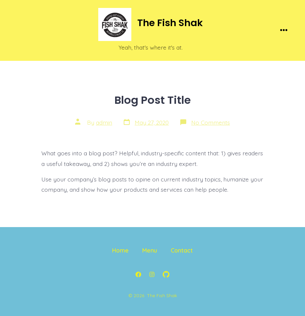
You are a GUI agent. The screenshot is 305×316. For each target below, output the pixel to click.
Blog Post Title (152, 100)
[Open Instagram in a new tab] (152, 274)
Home (120, 250)
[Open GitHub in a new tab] (166, 274)
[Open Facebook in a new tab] (138, 274)
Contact (182, 250)
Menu (149, 250)
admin (104, 122)
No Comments (210, 122)
